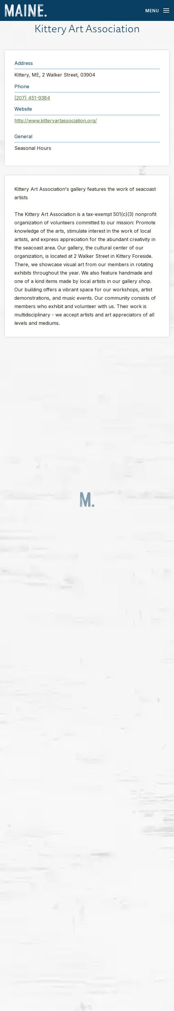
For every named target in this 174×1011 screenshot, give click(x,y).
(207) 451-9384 (32, 98)
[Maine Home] (26, 10)
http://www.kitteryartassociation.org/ (55, 121)
